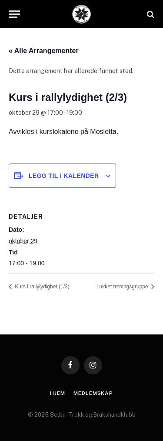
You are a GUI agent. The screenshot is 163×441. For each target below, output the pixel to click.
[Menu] (14, 14)
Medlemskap (93, 393)
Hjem (57, 393)
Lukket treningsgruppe (123, 287)
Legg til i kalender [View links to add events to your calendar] (64, 175)
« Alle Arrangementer (44, 50)
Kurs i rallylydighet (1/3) (41, 287)
